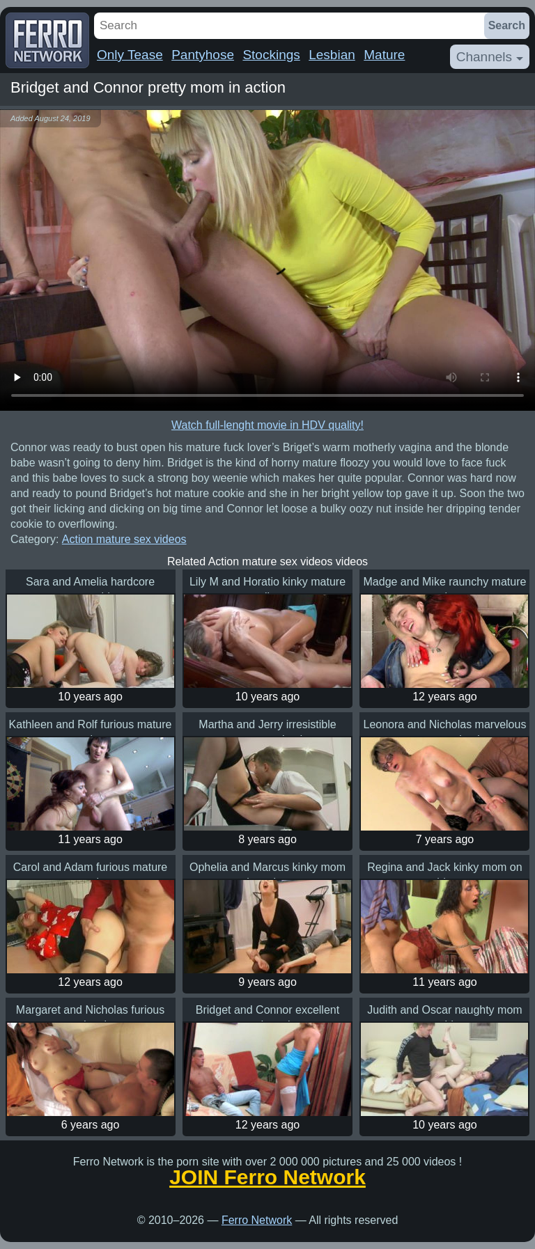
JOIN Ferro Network (267, 1177)
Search (506, 25)
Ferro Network (257, 1220)
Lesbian (332, 54)
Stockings (271, 54)
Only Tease (130, 54)
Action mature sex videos (124, 539)
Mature (384, 54)
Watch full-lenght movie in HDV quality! (267, 425)
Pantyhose (202, 54)
